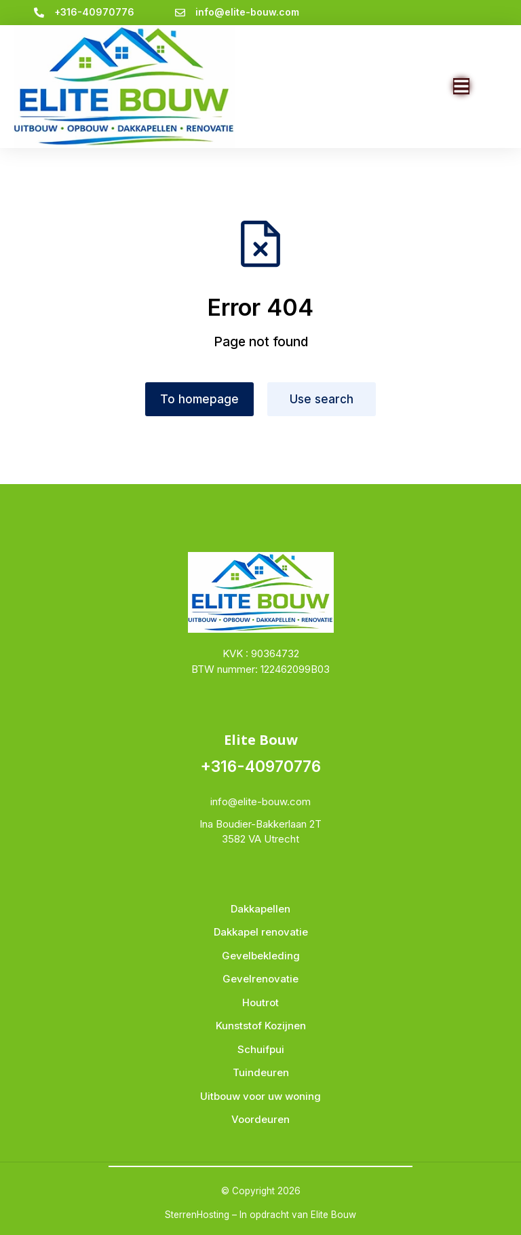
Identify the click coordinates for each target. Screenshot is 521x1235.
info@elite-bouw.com (247, 12)
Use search (321, 399)
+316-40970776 (94, 12)
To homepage (199, 399)
